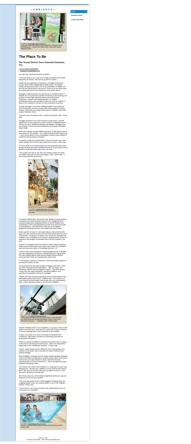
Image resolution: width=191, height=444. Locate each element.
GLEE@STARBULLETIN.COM (38, 316)
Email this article (76, 15)
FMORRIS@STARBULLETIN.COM (37, 43)
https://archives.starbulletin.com (51, 439)
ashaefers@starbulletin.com (30, 71)
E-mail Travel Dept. (77, 19)
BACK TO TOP (43, 438)
